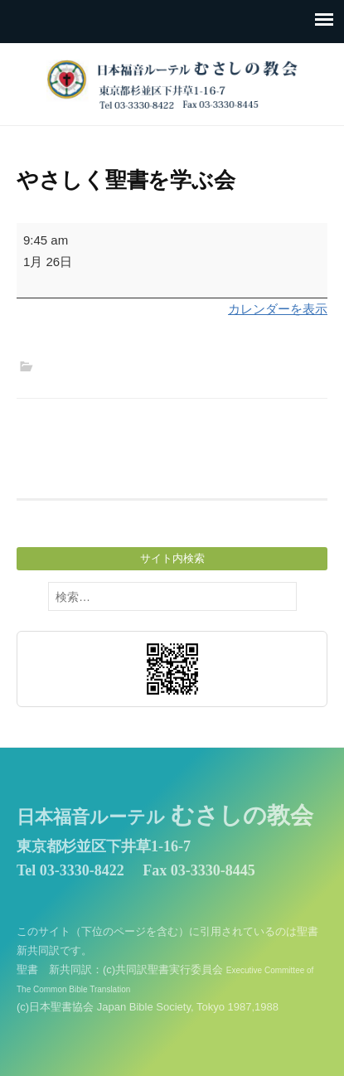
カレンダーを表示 (277, 309)
